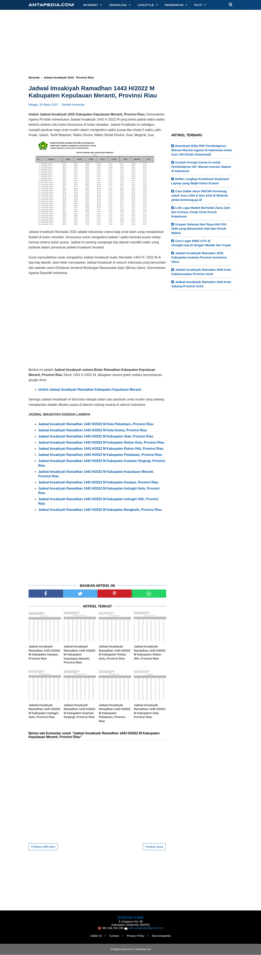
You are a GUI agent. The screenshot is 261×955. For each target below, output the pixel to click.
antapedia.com (51, 5)
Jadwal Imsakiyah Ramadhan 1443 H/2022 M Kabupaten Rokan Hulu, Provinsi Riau (114, 652)
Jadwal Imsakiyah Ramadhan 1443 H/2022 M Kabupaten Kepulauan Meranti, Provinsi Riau (79, 654)
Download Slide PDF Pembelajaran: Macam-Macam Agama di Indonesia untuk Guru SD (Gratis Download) (201, 150)
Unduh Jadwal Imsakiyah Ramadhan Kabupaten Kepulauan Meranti (89, 390)
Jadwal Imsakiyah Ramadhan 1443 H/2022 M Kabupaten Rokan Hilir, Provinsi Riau (150, 652)
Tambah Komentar (72, 104)
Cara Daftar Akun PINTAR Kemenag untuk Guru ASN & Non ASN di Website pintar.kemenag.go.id (199, 195)
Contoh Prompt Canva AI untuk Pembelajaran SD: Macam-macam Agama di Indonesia (201, 167)
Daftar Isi (96, 936)
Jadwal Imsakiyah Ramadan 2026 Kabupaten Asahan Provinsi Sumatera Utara (199, 257)
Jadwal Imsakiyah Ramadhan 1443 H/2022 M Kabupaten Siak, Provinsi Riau (150, 711)
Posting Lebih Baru (43, 847)
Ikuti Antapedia (161, 936)
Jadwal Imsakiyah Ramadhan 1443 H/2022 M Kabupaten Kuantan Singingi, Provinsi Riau (79, 711)
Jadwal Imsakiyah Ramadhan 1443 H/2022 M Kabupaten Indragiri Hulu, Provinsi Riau (44, 711)
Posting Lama (154, 847)
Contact (114, 936)
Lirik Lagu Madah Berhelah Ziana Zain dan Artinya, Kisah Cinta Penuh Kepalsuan (200, 212)
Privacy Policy (136, 936)
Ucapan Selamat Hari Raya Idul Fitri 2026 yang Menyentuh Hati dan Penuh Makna (199, 229)
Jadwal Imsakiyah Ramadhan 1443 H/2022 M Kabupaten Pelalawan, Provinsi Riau (114, 713)
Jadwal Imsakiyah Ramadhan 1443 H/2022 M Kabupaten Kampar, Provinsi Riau (44, 652)
